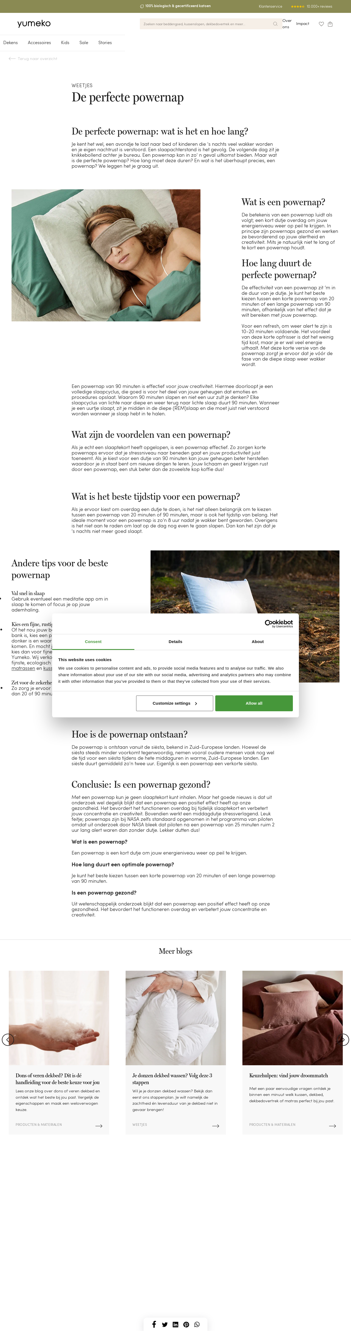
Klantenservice (270, 6)
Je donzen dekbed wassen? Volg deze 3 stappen (172, 1079)
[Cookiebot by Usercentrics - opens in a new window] (269, 624)
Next (343, 1040)
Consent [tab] (93, 641)
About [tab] (258, 641)
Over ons (275, 22)
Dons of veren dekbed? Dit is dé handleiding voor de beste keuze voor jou (58, 1079)
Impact (296, 22)
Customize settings (175, 703)
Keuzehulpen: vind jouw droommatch (288, 1075)
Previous (8, 1040)
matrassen (23, 668)
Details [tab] (175, 641)
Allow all (254, 703)
